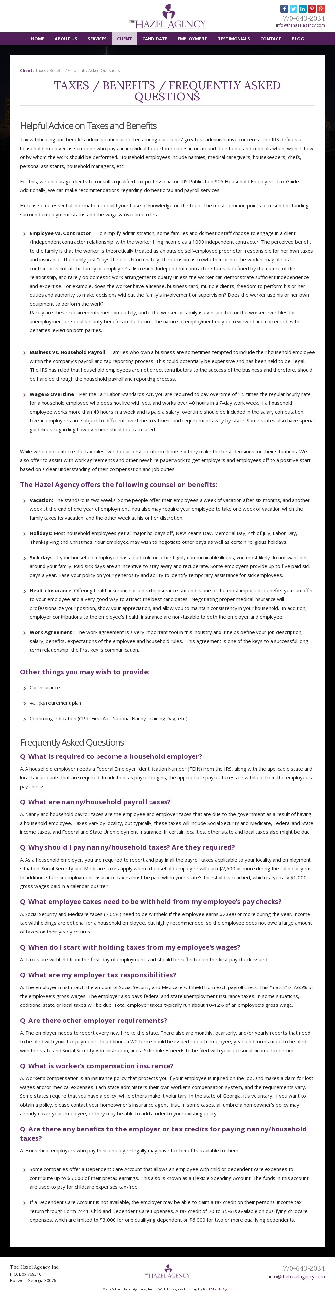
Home (37, 39)
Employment (192, 39)
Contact (270, 39)
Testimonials (234, 39)
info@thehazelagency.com (300, 25)
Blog (298, 39)
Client (124, 39)
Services (97, 39)
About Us (66, 39)
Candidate (154, 39)
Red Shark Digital (218, 1289)
